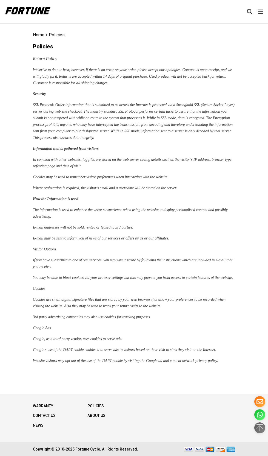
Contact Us (44, 415)
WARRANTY (43, 406)
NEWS (38, 425)
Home (38, 34)
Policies (57, 34)
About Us (96, 415)
